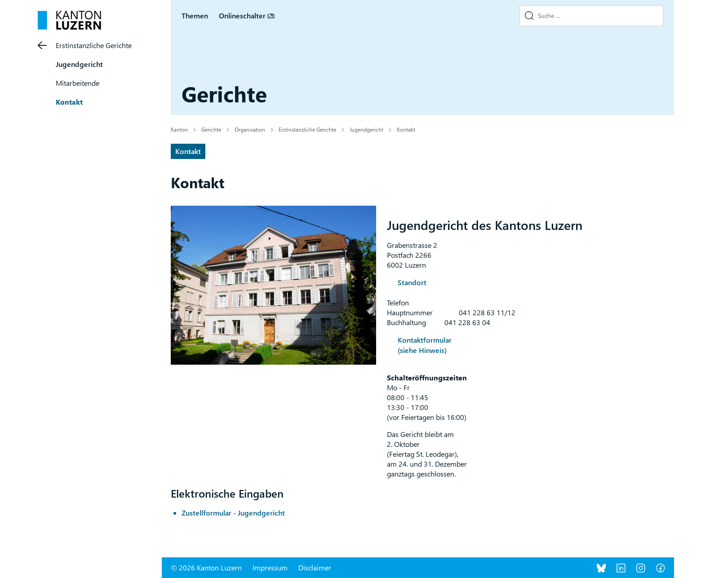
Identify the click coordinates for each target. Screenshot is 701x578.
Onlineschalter (242, 15)
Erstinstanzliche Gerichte (94, 45)
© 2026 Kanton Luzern (206, 567)
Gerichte (211, 129)
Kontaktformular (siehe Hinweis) (425, 345)
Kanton (179, 129)
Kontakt (69, 101)
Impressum (270, 567)
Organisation (250, 129)
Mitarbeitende (77, 83)
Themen (195, 15)
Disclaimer (314, 567)
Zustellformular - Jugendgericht (233, 512)
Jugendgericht (79, 64)
